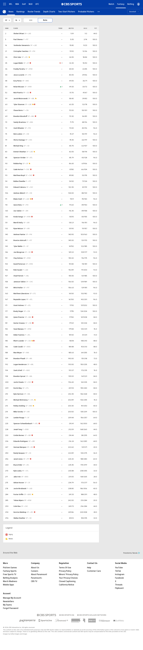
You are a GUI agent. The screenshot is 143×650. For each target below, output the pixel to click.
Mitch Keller (18, 288)
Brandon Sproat (19, 376)
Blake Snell (17, 199)
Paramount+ (36, 578)
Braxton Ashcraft (19, 240)
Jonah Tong (17, 429)
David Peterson (19, 264)
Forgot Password (10, 608)
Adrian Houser (18, 483)
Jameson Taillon (19, 282)
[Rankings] (20, 11)
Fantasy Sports (10, 571)
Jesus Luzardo (18, 75)
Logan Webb (18, 63)
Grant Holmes (18, 305)
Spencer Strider (19, 158)
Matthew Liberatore (21, 293)
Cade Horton (18, 169)
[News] (11, 11)
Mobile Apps (8, 584)
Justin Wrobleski (19, 488)
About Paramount (39, 574)
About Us (35, 567)
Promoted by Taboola (131, 553)
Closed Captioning (67, 581)
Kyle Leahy (17, 471)
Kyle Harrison (18, 394)
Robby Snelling (19, 406)
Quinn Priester (18, 317)
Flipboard (119, 588)
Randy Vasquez (19, 453)
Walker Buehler (19, 518)
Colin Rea (17, 506)
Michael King (18, 146)
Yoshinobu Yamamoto (21, 45)
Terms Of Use (65, 567)
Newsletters (8, 601)
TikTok (118, 571)
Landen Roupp (18, 418)
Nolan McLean (18, 87)
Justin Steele (18, 382)
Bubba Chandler (19, 181)
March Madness (10, 581)
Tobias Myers (18, 500)
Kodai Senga (18, 217)
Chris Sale (17, 57)
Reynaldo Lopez (19, 299)
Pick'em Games (10, 567)
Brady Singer (18, 311)
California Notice (66, 584)
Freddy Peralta (19, 69)
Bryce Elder (17, 465)
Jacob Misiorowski (20, 98)
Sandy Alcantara (19, 122)
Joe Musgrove (18, 252)
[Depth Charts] (49, 11)
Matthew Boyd (19, 175)
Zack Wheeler (18, 128)
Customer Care (94, 571)
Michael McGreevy (20, 400)
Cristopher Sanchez (20, 51)
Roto (45, 20)
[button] (99, 11)
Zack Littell (17, 370)
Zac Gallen (17, 211)
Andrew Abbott (19, 193)
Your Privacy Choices (68, 578)
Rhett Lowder (18, 341)
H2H (30, 20)
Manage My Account (12, 598)
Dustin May (17, 388)
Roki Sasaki (17, 270)
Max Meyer (17, 353)
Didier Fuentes (18, 335)
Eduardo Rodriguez (20, 441)
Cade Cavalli (18, 347)
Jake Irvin (17, 477)
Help (89, 567)
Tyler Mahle (17, 246)
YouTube (119, 567)
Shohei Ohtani (18, 33)
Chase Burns (18, 110)
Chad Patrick (18, 276)
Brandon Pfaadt (19, 358)
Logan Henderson (20, 364)
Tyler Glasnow (18, 104)
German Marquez (19, 447)
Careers (34, 571)
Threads (118, 584)
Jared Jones (18, 459)
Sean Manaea (18, 329)
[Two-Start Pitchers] (67, 11)
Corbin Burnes (18, 435)
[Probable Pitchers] (86, 11)
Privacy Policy (65, 571)
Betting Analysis (10, 578)
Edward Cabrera (19, 187)
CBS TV (34, 581)
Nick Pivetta (18, 93)
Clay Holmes (18, 258)
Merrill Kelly (18, 223)
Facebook (119, 578)
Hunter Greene (19, 323)
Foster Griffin (18, 494)
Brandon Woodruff (20, 116)
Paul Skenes (18, 39)
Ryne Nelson (18, 228)
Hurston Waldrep (19, 512)
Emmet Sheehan (19, 152)
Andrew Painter (19, 234)
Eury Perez (17, 81)
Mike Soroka (18, 412)
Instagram (119, 574)
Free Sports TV (9, 574)
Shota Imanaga (19, 140)
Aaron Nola (17, 205)
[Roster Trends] (34, 11)
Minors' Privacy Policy (68, 574)
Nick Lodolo (17, 134)
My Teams (7, 605)
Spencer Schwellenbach (22, 423)
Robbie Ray (17, 163)
